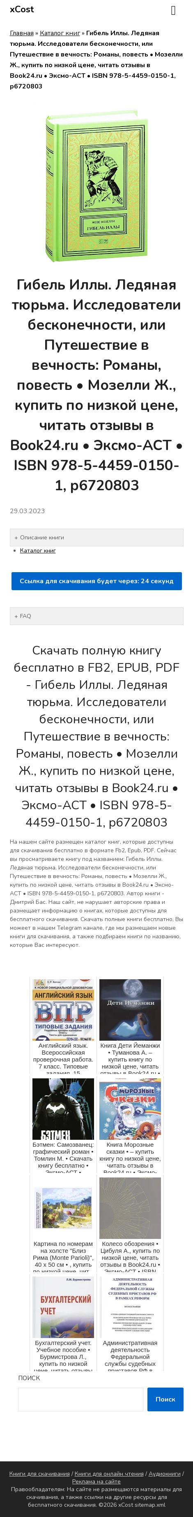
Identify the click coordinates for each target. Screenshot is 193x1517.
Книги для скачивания (39, 1474)
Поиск (29, 1378)
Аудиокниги (165, 1474)
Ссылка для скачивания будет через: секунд (97, 581)
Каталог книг (60, 33)
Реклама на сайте (96, 1481)
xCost (22, 9)
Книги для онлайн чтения (109, 1474)
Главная (22, 33)
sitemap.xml (150, 1505)
